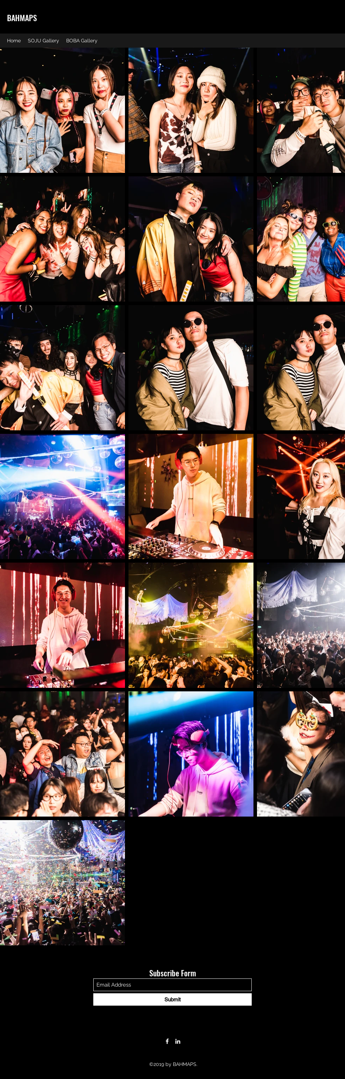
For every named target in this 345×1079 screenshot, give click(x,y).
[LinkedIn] (177, 1041)
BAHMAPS (22, 17)
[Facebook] (167, 1041)
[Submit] (172, 999)
